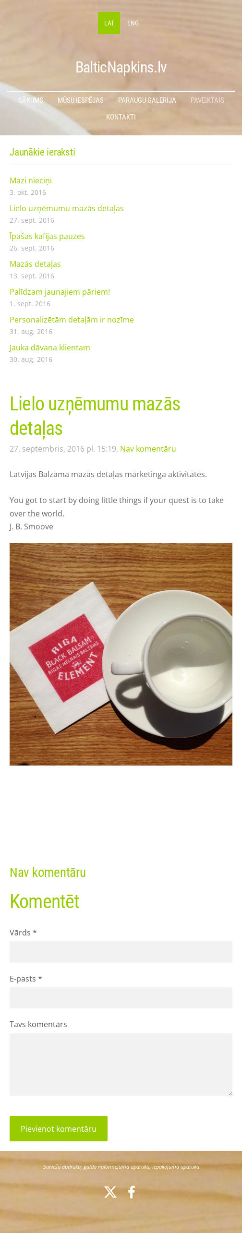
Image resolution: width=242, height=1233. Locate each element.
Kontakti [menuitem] (121, 117)
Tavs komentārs (38, 1024)
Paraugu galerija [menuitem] (147, 100)
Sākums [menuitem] (30, 100)
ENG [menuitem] (133, 23)
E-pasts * (26, 978)
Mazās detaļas (35, 264)
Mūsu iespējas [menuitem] (81, 100)
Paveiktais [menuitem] (207, 100)
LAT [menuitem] (109, 23)
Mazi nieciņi (31, 180)
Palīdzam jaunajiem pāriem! (60, 292)
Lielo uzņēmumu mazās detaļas (67, 208)
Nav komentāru (148, 448)
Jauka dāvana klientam (50, 347)
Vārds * (23, 932)
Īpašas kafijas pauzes (47, 236)
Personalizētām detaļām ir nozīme (72, 319)
